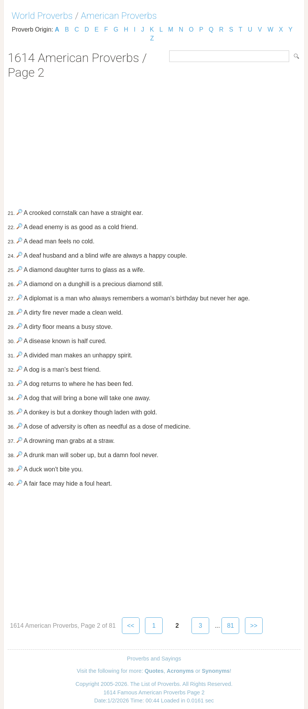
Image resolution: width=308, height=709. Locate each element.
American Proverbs (119, 15)
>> (254, 625)
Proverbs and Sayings (154, 658)
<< (131, 625)
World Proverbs (42, 15)
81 (230, 625)
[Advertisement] (154, 141)
